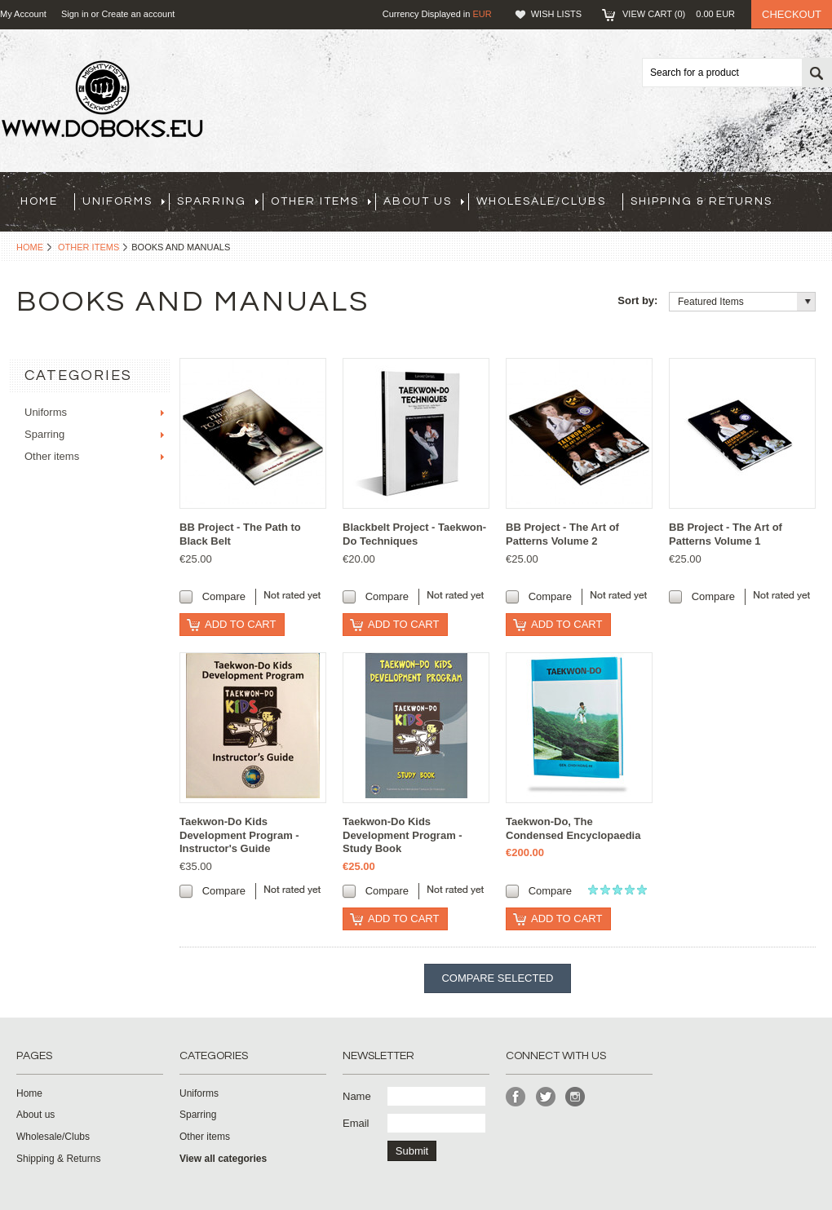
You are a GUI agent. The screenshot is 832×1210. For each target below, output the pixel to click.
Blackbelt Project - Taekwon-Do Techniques (414, 534)
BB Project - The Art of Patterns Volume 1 (725, 534)
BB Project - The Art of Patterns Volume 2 (562, 534)
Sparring (218, 201)
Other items (321, 201)
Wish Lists (556, 14)
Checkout (791, 14)
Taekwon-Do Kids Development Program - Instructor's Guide (239, 835)
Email (356, 1123)
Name (357, 1096)
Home (29, 247)
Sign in (75, 14)
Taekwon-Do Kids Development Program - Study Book (402, 835)
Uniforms (123, 201)
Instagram (575, 1097)
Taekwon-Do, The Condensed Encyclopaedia (573, 828)
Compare (224, 596)
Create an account (138, 14)
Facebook (516, 1097)
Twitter (546, 1097)
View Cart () (678, 14)
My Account (23, 14)
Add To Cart (240, 624)
